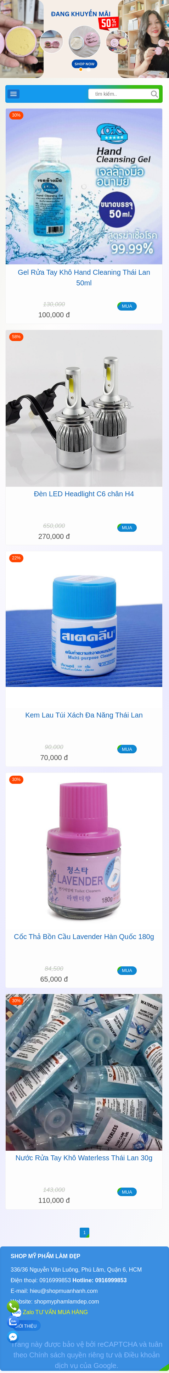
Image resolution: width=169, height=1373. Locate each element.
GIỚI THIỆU (25, 1326)
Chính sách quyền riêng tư (71, 1355)
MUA (127, 306)
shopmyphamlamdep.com (66, 1302)
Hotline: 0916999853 (98, 1280)
